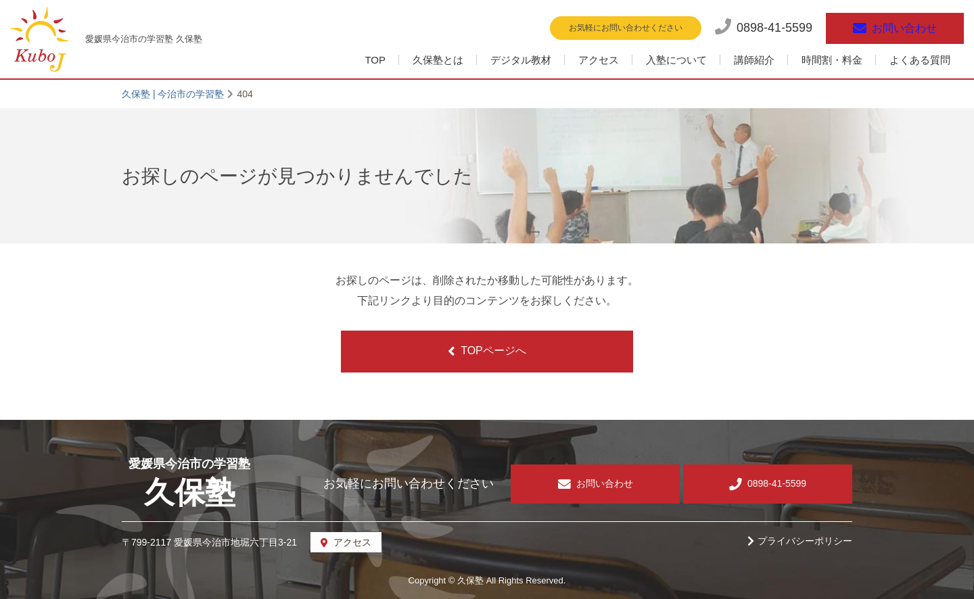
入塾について (676, 60)
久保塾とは (438, 60)
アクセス (598, 60)
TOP (375, 60)
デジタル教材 (520, 60)
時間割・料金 (832, 60)
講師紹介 (754, 60)
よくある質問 (919, 60)
